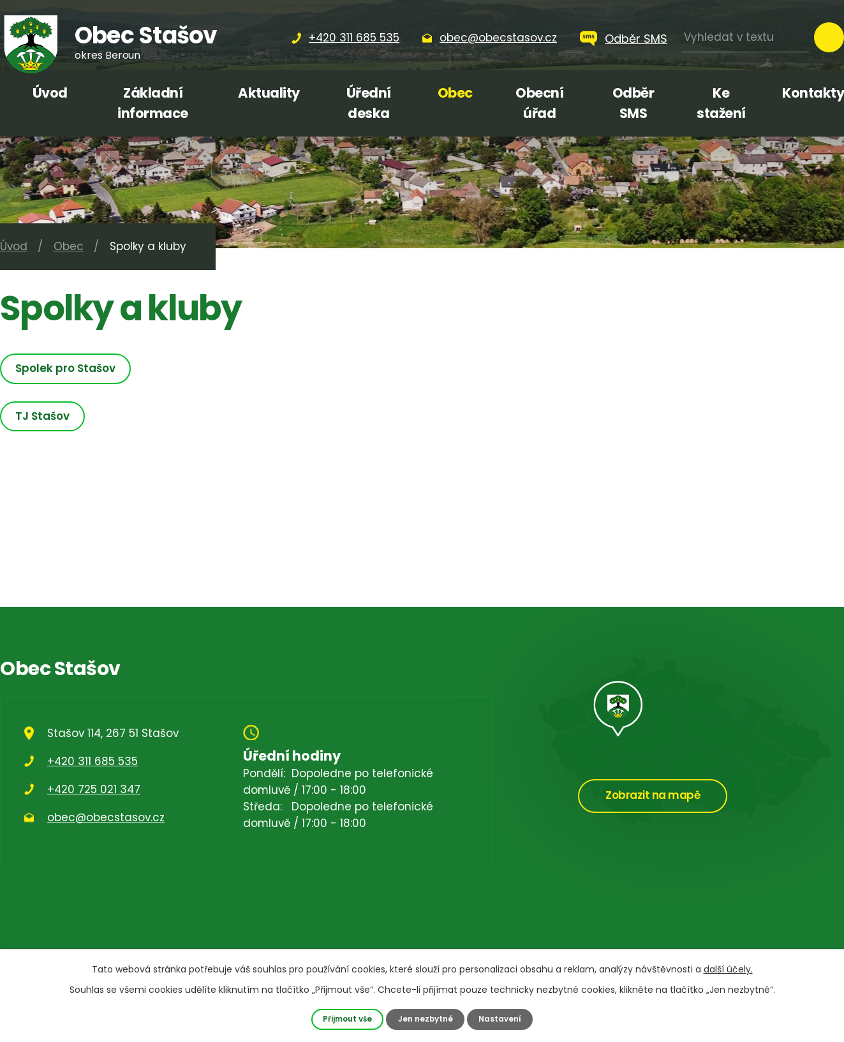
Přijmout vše (344, 1018)
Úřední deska (368, 103)
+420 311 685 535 (92, 761)
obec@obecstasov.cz (106, 817)
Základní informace (152, 103)
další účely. (728, 968)
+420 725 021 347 (93, 789)
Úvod (50, 93)
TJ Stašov (44, 416)
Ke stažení (721, 103)
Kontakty (813, 93)
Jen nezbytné (426, 1018)
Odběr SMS (636, 39)
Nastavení (503, 1018)
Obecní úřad (539, 103)
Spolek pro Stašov (67, 368)
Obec (455, 93)
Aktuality (269, 93)
